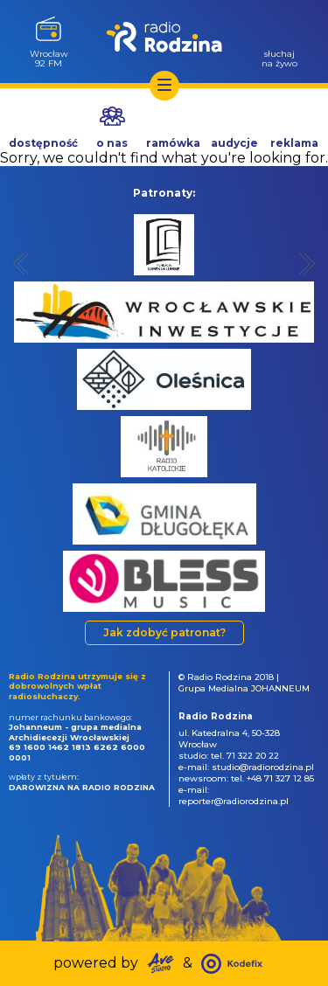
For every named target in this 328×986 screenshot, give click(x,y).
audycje (234, 142)
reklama (294, 142)
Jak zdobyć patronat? (164, 632)
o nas (112, 142)
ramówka (173, 142)
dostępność (43, 142)
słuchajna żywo (279, 58)
